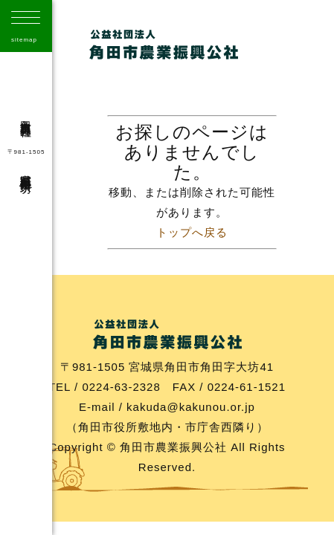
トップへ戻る (192, 232)
